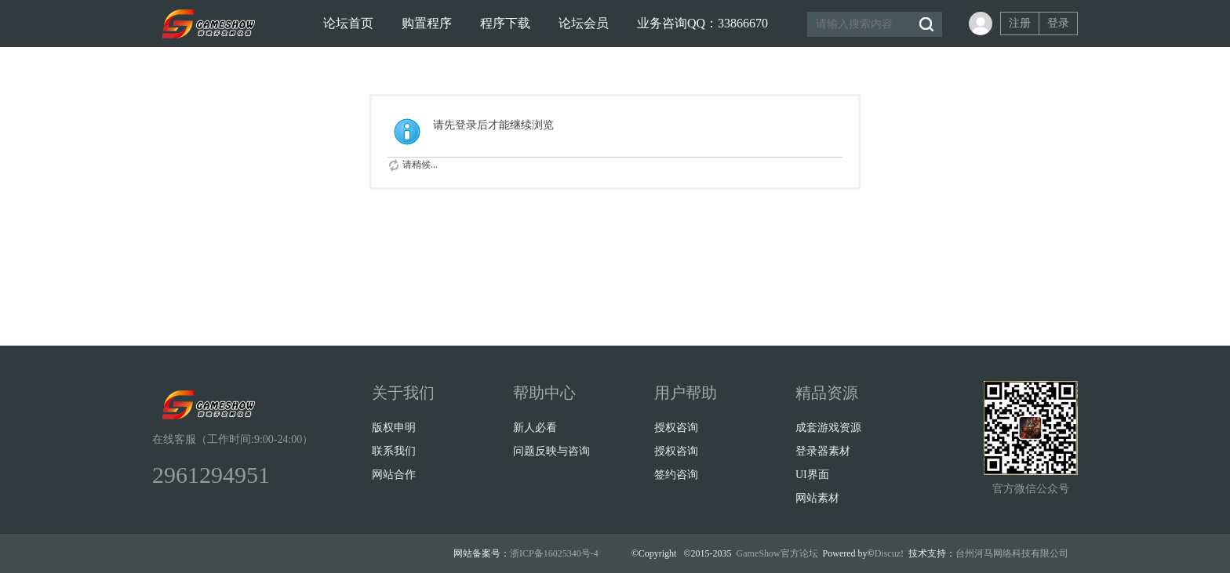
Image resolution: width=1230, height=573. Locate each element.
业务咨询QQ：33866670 (702, 23)
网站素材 (817, 498)
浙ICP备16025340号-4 (554, 553)
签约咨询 (676, 475)
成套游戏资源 (828, 427)
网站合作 (394, 475)
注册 (1020, 23)
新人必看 (535, 427)
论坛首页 (348, 23)
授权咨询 (676, 427)
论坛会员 (584, 23)
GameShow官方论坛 (777, 553)
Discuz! (889, 553)
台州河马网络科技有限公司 (1011, 553)
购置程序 (427, 23)
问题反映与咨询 (551, 451)
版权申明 (394, 427)
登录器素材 (822, 451)
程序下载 (505, 23)
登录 (1058, 23)
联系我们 (394, 451)
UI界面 (812, 475)
